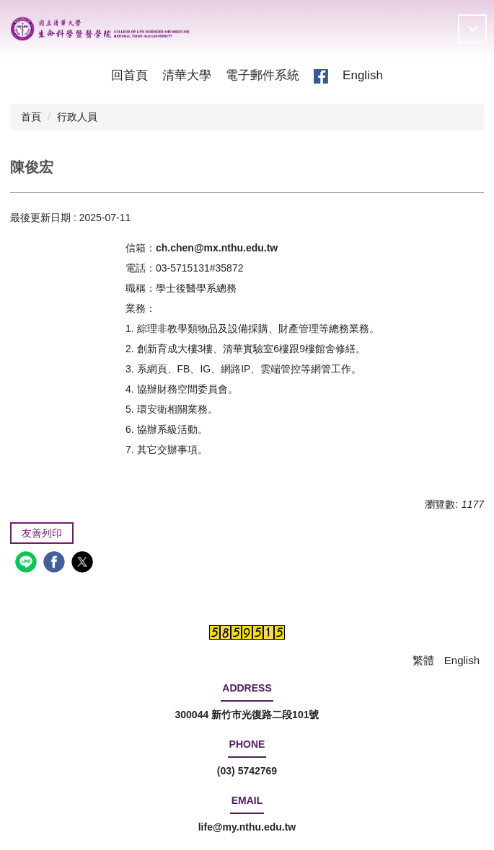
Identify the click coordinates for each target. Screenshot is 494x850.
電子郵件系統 (262, 75)
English (363, 75)
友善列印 (42, 533)
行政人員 (77, 116)
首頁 (31, 116)
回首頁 (129, 75)
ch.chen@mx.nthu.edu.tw (217, 248)
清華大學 (186, 75)
